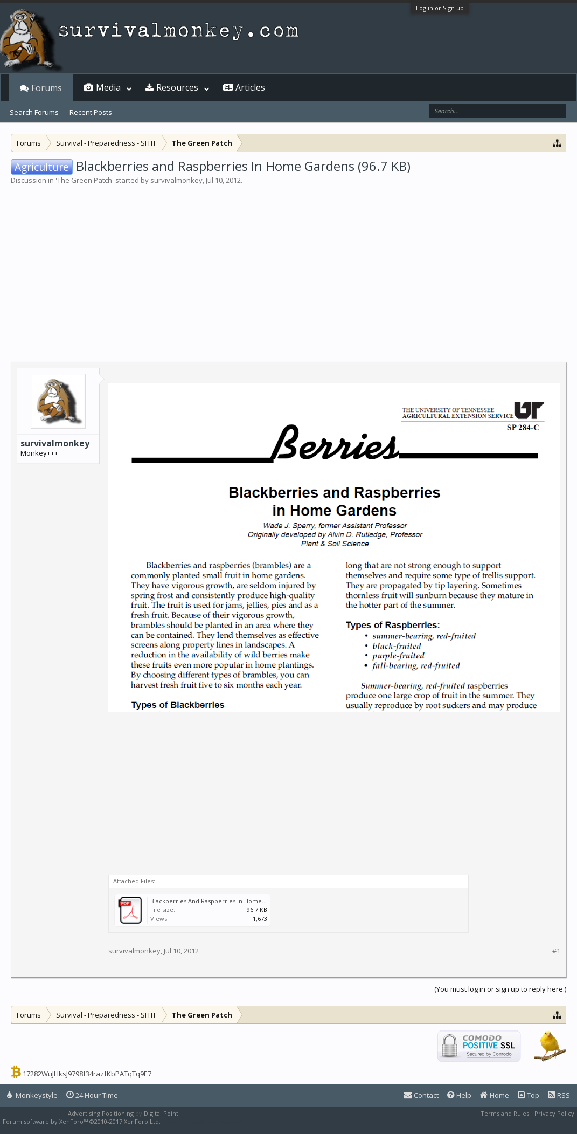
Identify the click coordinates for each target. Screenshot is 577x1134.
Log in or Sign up (440, 8)
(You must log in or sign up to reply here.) (500, 989)
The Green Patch (84, 180)
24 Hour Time (92, 1095)
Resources (177, 87)
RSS (559, 1095)
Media (108, 87)
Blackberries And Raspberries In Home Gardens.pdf (225, 901)
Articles (250, 87)
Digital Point (161, 1113)
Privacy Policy (554, 1113)
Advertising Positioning (101, 1113)
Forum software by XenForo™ (82, 1121)
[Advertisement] (288, 266)
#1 (556, 951)
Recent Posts (90, 112)
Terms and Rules (505, 1113)
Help (459, 1095)
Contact (421, 1095)
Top (528, 1095)
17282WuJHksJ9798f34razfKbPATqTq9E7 (87, 1073)
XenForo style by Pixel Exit (205, 1121)
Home (494, 1095)
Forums (46, 88)
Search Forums (34, 112)
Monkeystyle (32, 1095)
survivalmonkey (176, 180)
